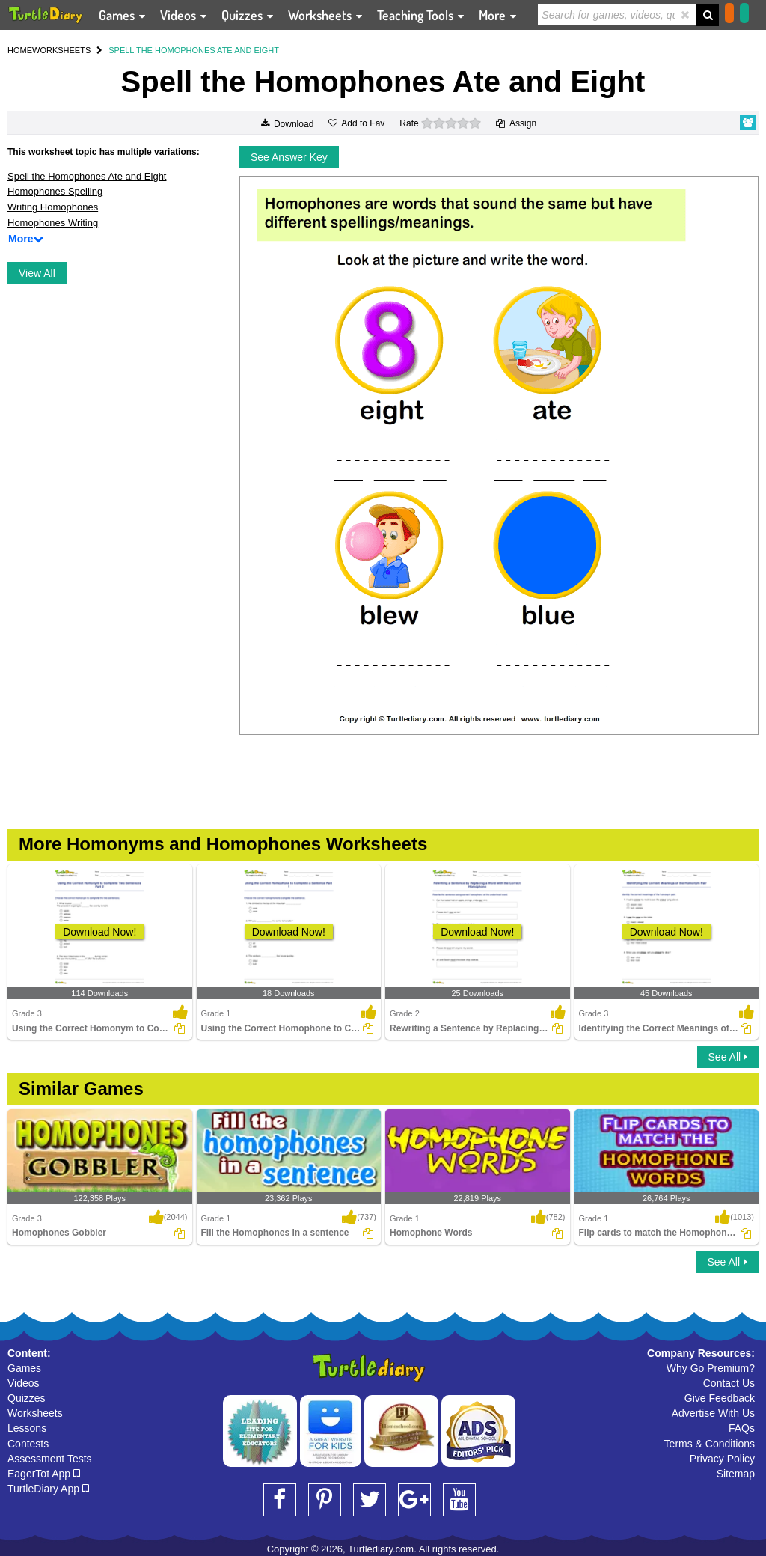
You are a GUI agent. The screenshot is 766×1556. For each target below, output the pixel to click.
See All (727, 1057)
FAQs (742, 1428)
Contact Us (729, 1383)
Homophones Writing (52, 222)
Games (24, 1368)
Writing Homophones (52, 207)
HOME (19, 50)
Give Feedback (719, 1398)
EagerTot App (43, 1474)
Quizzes (26, 1398)
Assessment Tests (49, 1459)
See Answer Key (289, 157)
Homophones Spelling (54, 191)
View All (37, 273)
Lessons (26, 1428)
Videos (23, 1383)
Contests (28, 1444)
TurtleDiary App (48, 1489)
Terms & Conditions (709, 1444)
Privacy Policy (722, 1459)
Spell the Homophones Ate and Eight (86, 176)
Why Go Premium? (711, 1368)
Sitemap (736, 1474)
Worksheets (35, 1413)
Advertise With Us (713, 1413)
